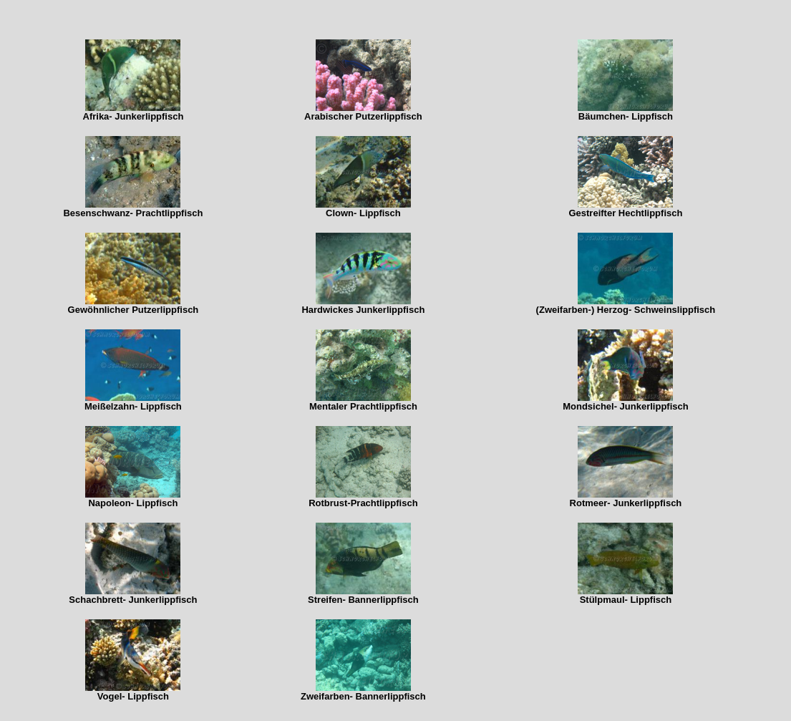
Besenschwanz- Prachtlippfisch (133, 213)
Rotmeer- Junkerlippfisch (626, 503)
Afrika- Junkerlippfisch (133, 116)
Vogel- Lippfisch (133, 696)
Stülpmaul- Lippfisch (626, 599)
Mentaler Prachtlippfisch (363, 406)
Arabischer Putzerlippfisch (363, 116)
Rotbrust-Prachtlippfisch (363, 503)
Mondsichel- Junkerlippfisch (626, 406)
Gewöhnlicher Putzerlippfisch (133, 309)
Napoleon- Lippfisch (133, 503)
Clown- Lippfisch (363, 213)
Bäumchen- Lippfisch (625, 116)
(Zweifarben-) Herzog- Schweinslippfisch (626, 309)
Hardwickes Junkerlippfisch (362, 309)
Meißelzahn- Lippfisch (133, 406)
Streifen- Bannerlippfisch (363, 599)
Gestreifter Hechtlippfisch (625, 213)
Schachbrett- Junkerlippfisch (133, 599)
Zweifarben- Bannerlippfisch (363, 696)
